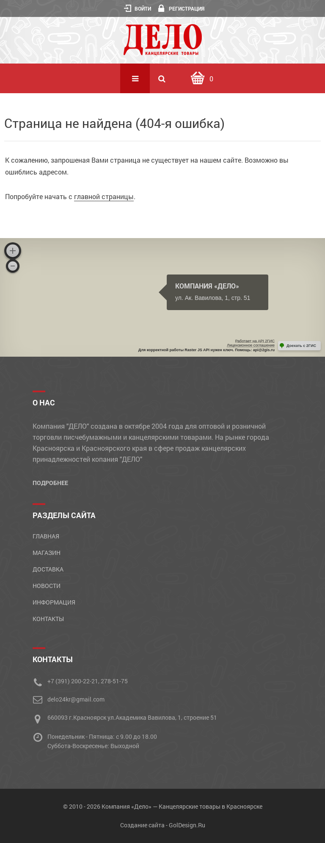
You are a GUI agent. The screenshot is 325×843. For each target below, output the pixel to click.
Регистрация (181, 8)
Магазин (47, 553)
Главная (46, 536)
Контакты (48, 619)
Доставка (48, 569)
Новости (47, 586)
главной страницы (104, 196)
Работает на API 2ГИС (255, 341)
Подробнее (50, 483)
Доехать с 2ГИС (301, 346)
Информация (54, 602)
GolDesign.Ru (187, 825)
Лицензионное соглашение (251, 345)
